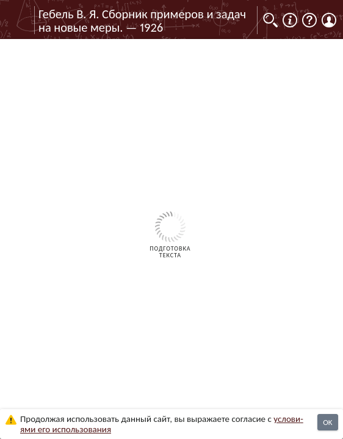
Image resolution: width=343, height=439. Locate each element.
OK (327, 422)
